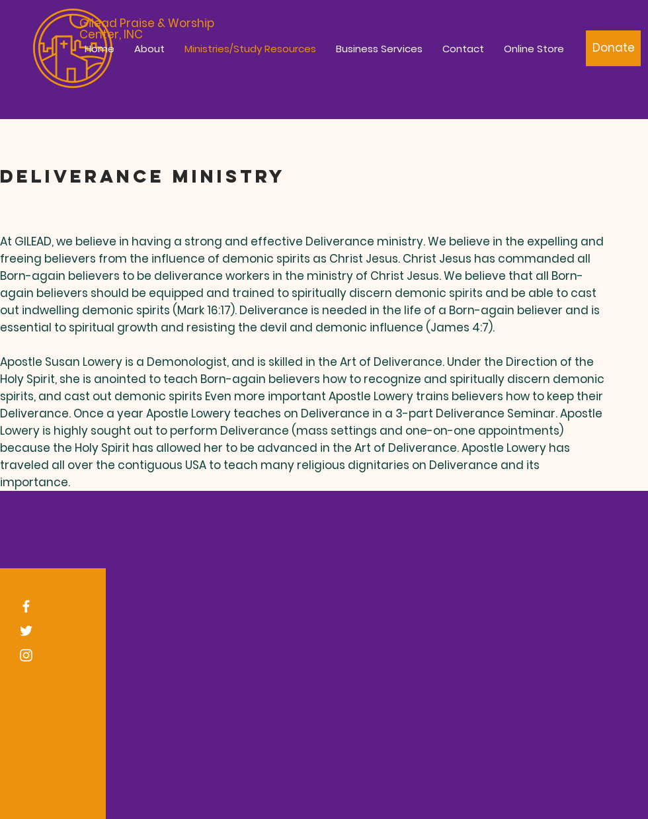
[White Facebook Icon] (26, 606)
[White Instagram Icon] (26, 655)
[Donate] (613, 48)
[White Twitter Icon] (26, 631)
